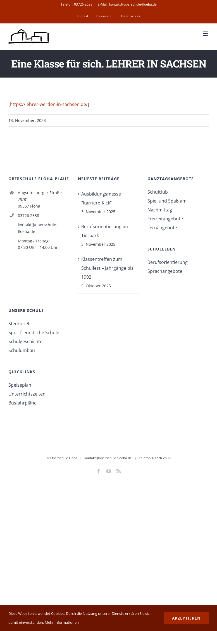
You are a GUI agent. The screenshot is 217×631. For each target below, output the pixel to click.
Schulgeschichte (25, 341)
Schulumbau (21, 350)
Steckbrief (18, 324)
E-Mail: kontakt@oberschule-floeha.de (127, 4)
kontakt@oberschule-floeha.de (38, 228)
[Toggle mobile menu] (206, 34)
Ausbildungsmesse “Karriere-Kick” (101, 198)
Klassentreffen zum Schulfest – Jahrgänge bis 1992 (107, 268)
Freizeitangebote (165, 219)
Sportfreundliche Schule (33, 332)
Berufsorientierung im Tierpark (104, 231)
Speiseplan (19, 385)
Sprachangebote (164, 271)
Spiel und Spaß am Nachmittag (167, 205)
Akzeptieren (186, 618)
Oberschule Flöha (63, 458)
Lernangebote (162, 228)
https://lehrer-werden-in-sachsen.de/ (49, 104)
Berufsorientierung (167, 262)
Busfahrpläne (22, 403)
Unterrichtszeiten (27, 394)
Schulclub (157, 192)
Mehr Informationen (62, 622)
